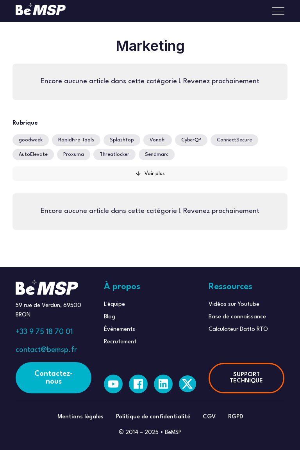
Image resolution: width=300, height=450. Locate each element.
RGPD (235, 417)
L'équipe (114, 304)
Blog (109, 317)
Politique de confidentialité (153, 417)
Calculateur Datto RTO (238, 329)
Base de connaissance (237, 317)
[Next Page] (150, 173)
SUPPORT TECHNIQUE (246, 378)
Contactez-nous (53, 377)
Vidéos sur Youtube (234, 304)
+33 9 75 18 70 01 (44, 332)
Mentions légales (80, 417)
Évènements (119, 329)
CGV (209, 417)
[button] (275, 11)
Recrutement (120, 342)
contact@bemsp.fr (46, 350)
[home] (41, 11)
